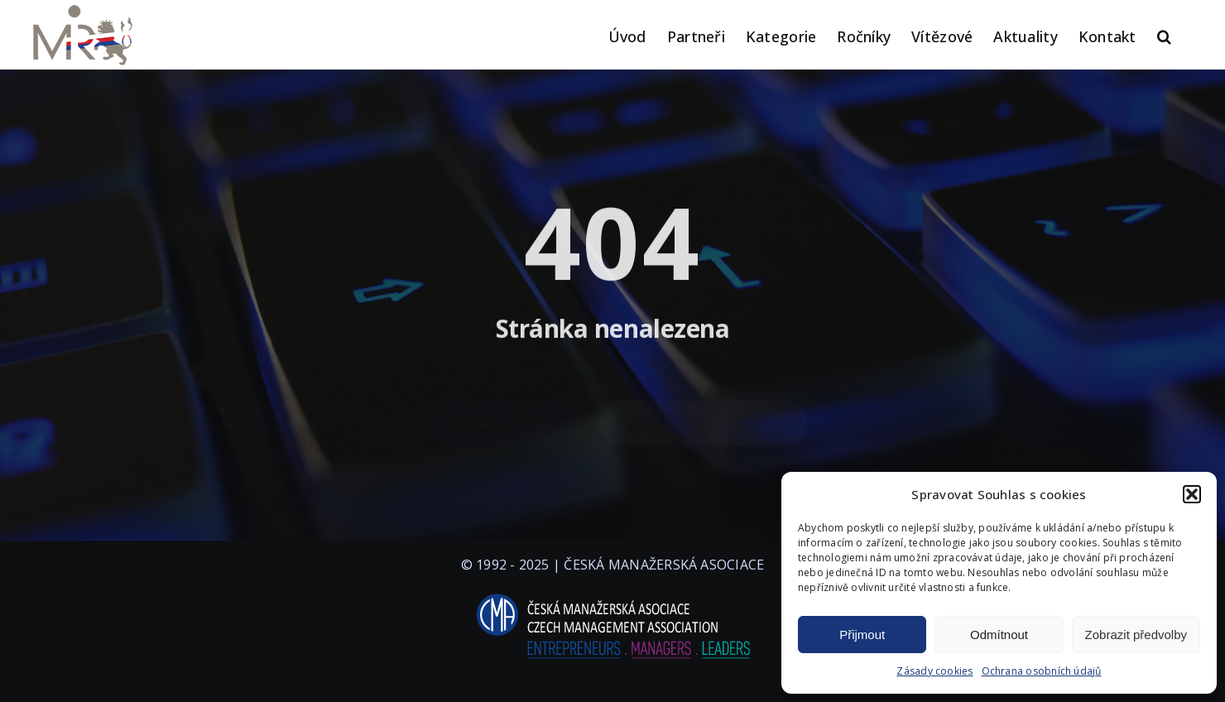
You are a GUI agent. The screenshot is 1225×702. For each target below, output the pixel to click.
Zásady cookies (934, 671)
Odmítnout (999, 634)
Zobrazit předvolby (1136, 634)
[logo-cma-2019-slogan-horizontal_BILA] (612, 594)
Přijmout (862, 634)
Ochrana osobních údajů (1042, 671)
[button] (1192, 494)
